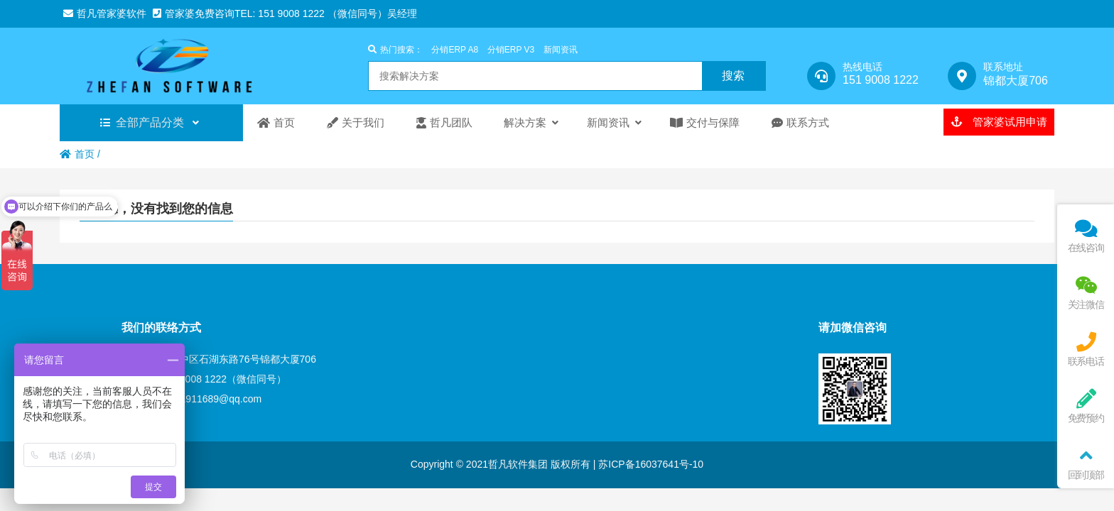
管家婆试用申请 (999, 122)
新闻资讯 (561, 50)
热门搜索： (395, 50)
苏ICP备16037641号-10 (649, 464)
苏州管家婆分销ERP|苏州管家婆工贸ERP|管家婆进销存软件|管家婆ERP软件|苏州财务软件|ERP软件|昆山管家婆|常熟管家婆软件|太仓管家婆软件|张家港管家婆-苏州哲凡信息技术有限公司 (181, 66)
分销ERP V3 (510, 50)
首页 (77, 154)
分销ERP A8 (454, 50)
